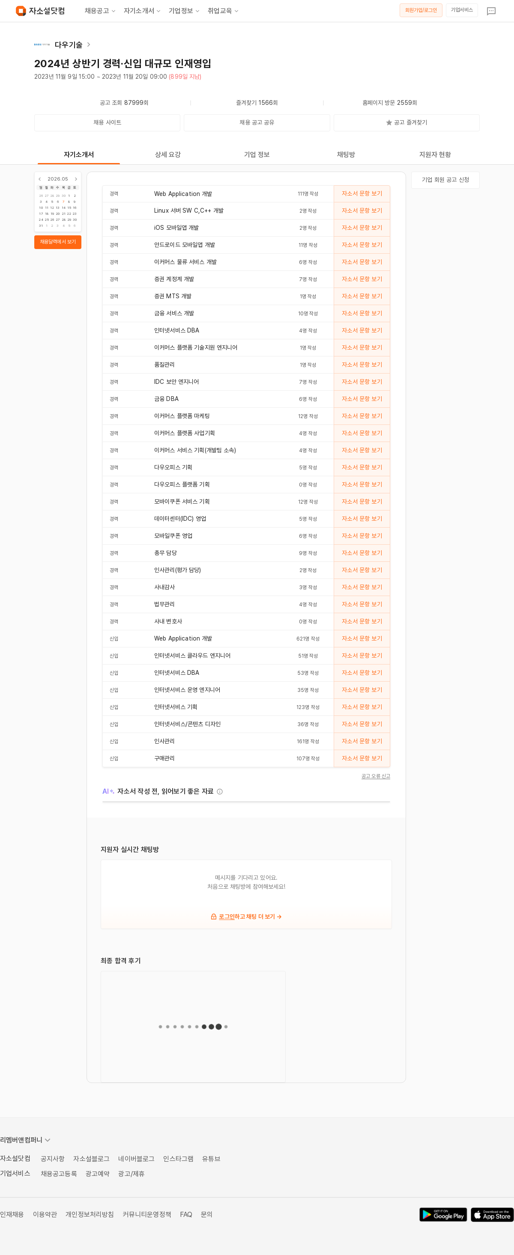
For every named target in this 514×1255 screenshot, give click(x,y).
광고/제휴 (131, 1174)
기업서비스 (462, 10)
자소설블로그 (91, 1159)
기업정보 (185, 11)
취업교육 (224, 11)
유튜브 (211, 1159)
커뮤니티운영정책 (147, 1214)
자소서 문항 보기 (362, 193)
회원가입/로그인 (421, 10)
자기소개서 (143, 11)
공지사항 (53, 1159)
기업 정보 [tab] (257, 155)
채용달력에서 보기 (58, 242)
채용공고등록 (59, 1174)
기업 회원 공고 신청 (445, 179)
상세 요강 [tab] (168, 155)
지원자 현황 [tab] (435, 155)
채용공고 (101, 11)
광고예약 (98, 1174)
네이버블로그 (136, 1159)
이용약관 (45, 1214)
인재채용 (12, 1214)
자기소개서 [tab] (79, 155)
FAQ (186, 1214)
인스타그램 (178, 1159)
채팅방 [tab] (346, 155)
